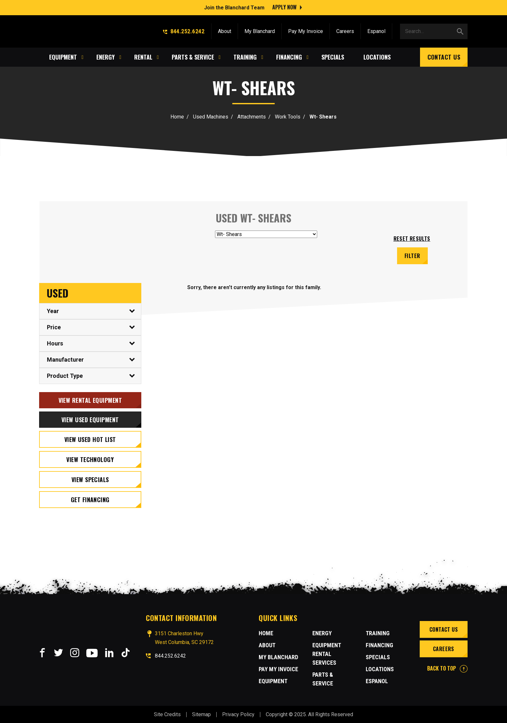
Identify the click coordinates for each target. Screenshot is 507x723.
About (224, 30)
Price (54, 326)
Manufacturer (65, 359)
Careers (345, 30)
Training (378, 632)
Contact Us (443, 55)
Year (53, 310)
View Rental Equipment (90, 399)
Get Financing (90, 499)
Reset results (412, 239)
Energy (322, 632)
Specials (378, 656)
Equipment (273, 680)
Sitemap (201, 714)
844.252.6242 (183, 30)
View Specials (90, 479)
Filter (412, 255)
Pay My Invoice (305, 30)
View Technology (90, 459)
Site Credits (167, 714)
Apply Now (284, 6)
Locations (380, 668)
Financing (379, 644)
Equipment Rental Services (326, 653)
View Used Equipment (90, 419)
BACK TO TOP (447, 668)
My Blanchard (259, 30)
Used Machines (210, 117)
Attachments (251, 117)
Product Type (65, 375)
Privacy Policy (238, 714)
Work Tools (287, 117)
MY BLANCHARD (278, 656)
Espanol (376, 30)
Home (177, 117)
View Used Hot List (90, 439)
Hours (55, 342)
